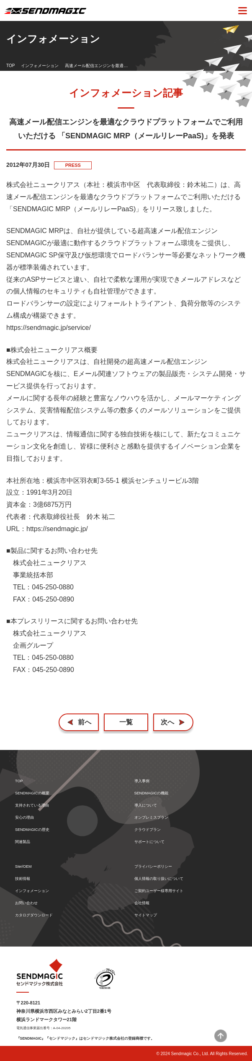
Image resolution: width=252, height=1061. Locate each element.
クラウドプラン (147, 830)
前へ (84, 722)
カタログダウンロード (34, 915)
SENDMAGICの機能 (151, 793)
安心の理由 (24, 818)
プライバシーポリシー (153, 867)
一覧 (126, 722)
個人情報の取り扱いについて (158, 879)
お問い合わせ (26, 903)
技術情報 (22, 879)
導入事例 (141, 781)
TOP (10, 65)
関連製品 (22, 842)
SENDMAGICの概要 (32, 793)
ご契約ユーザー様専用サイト (158, 891)
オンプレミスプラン (151, 818)
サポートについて (149, 842)
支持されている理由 (32, 805)
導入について (145, 805)
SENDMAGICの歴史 (32, 830)
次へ (167, 722)
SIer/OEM (23, 867)
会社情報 (141, 903)
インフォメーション (40, 65)
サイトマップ (145, 915)
